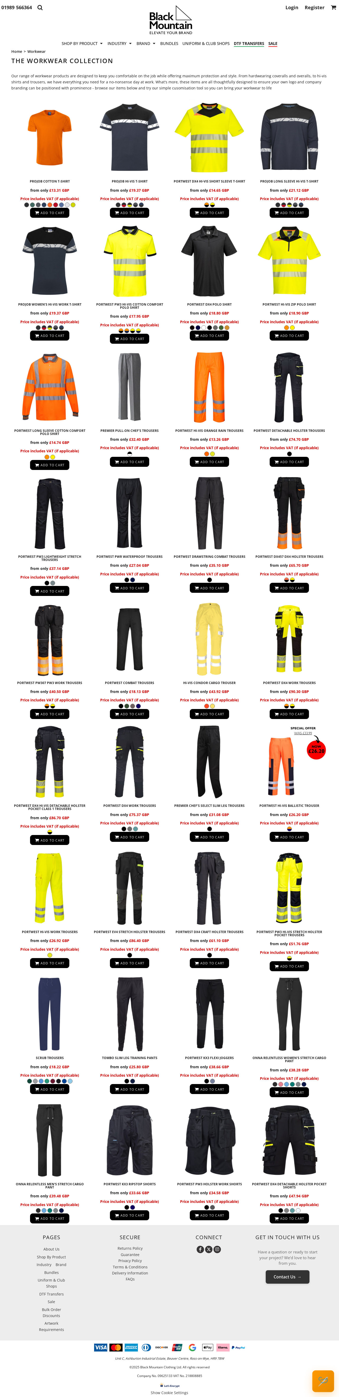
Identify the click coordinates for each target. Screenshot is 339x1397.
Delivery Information (130, 1273)
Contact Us (288, 1276)
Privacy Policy (130, 1260)
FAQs (130, 1279)
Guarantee (130, 1254)
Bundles (51, 1272)
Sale (51, 1301)
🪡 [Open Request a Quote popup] (323, 1381)
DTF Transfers (51, 1294)
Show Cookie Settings (169, 1392)
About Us (51, 1249)
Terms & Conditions (130, 1266)
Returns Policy (130, 1248)
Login (291, 7)
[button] (40, 7)
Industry (44, 1264)
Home (16, 51)
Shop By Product (51, 1256)
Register (315, 7)
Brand (61, 1264)
